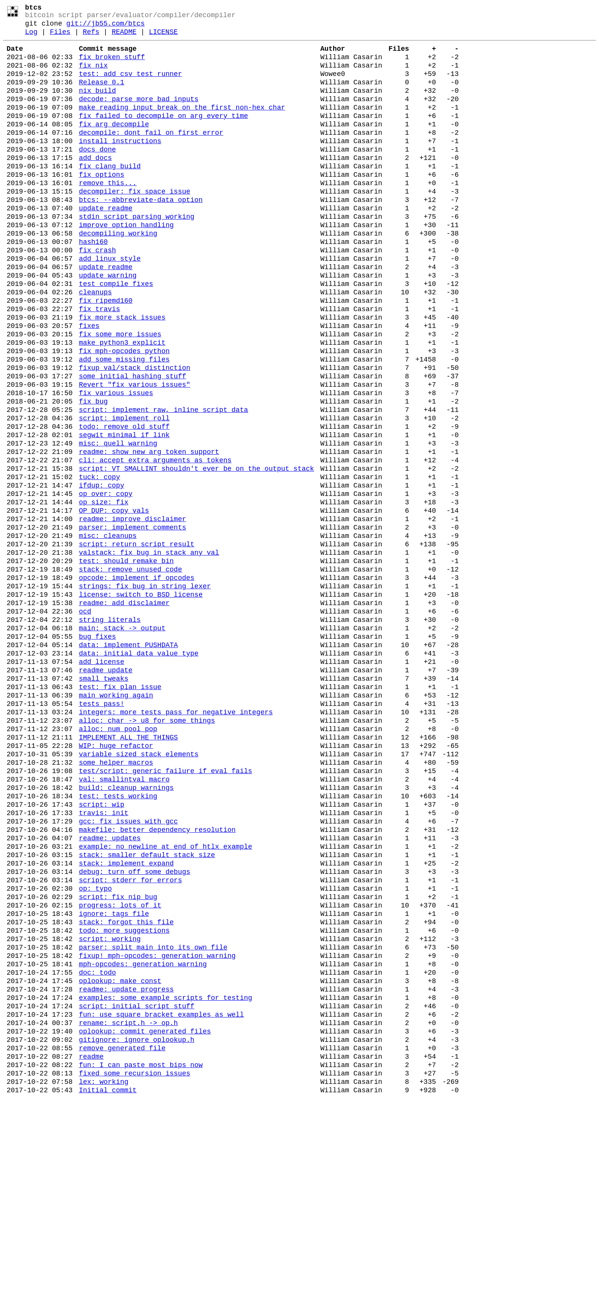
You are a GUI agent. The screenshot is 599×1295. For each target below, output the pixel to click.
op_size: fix (103, 591)
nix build (97, 105)
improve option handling (126, 264)
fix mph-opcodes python (124, 413)
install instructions (120, 165)
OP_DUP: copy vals (114, 601)
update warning (107, 323)
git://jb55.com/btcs (105, 27)
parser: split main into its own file (153, 1117)
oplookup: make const (120, 1157)
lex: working (103, 1276)
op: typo (95, 1048)
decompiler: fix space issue (134, 224)
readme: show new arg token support (149, 532)
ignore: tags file (114, 1078)
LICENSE (163, 37)
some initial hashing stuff (132, 442)
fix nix (93, 75)
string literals (110, 730)
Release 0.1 (101, 95)
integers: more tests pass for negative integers (176, 839)
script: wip (101, 949)
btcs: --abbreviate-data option (140, 234)
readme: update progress (126, 1167)
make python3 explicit (122, 403)
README (124, 37)
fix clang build (110, 194)
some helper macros (116, 899)
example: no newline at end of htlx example (165, 998)
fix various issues (116, 462)
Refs (91, 37)
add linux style (110, 303)
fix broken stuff (112, 65)
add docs (95, 184)
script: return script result (136, 641)
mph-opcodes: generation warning (143, 1137)
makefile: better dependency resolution (157, 978)
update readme (105, 244)
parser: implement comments (132, 621)
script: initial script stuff (136, 1187)
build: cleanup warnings (126, 929)
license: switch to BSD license (140, 701)
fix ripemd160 (105, 353)
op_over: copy (105, 581)
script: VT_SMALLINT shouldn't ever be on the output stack (196, 552)
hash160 (93, 284)
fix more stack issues (122, 373)
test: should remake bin (126, 661)
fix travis (99, 363)
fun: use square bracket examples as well (161, 1197)
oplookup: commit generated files (145, 1217)
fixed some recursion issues (134, 1266)
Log (31, 37)
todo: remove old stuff (124, 502)
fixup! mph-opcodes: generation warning (157, 1127)
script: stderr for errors (130, 1038)
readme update (105, 790)
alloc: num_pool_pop (118, 859)
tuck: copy (99, 562)
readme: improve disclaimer (132, 611)
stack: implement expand (126, 1018)
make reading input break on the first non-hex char (182, 125)
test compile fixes (116, 333)
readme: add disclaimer (124, 710)
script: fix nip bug (118, 1058)
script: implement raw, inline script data (163, 482)
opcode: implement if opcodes (136, 681)
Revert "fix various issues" (134, 452)
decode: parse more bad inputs (138, 115)
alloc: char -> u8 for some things (147, 849)
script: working (110, 1108)
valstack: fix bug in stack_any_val (149, 651)
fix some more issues (120, 393)
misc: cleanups (107, 631)
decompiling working (118, 274)
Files (60, 37)
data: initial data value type (138, 770)
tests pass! (101, 830)
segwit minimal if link (124, 512)
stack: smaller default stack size (147, 1008)
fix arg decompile (114, 145)
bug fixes (97, 750)
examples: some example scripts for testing (165, 1177)
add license (101, 780)
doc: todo (97, 1147)
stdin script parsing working (136, 254)
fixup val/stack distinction (134, 433)
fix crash (97, 294)
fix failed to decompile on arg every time (163, 135)
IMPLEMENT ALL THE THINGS (128, 869)
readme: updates (110, 988)
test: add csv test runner (130, 85)
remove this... (107, 214)
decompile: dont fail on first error (151, 155)
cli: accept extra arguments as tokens (155, 542)
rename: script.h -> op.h (128, 1207)
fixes (89, 383)
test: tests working (118, 939)
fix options (101, 204)
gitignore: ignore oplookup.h (136, 1227)
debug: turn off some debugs (134, 1028)
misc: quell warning (118, 522)
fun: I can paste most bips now (140, 1256)
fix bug (93, 472)
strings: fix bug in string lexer (145, 691)
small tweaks (103, 800)
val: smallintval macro (124, 919)
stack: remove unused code (130, 671)
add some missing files (124, 423)
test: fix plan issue (120, 810)
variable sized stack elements (138, 889)
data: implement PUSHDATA (128, 760)
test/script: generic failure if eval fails (165, 909)
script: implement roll (124, 492)
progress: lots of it (120, 1068)
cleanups (95, 343)
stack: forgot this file (126, 1088)
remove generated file (122, 1237)
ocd (85, 720)
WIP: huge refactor (116, 879)
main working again (116, 820)
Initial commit (107, 1286)
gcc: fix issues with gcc (128, 969)
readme (91, 1246)
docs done (97, 174)
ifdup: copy (101, 571)
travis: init (103, 959)
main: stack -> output (122, 740)
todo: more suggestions (124, 1098)
